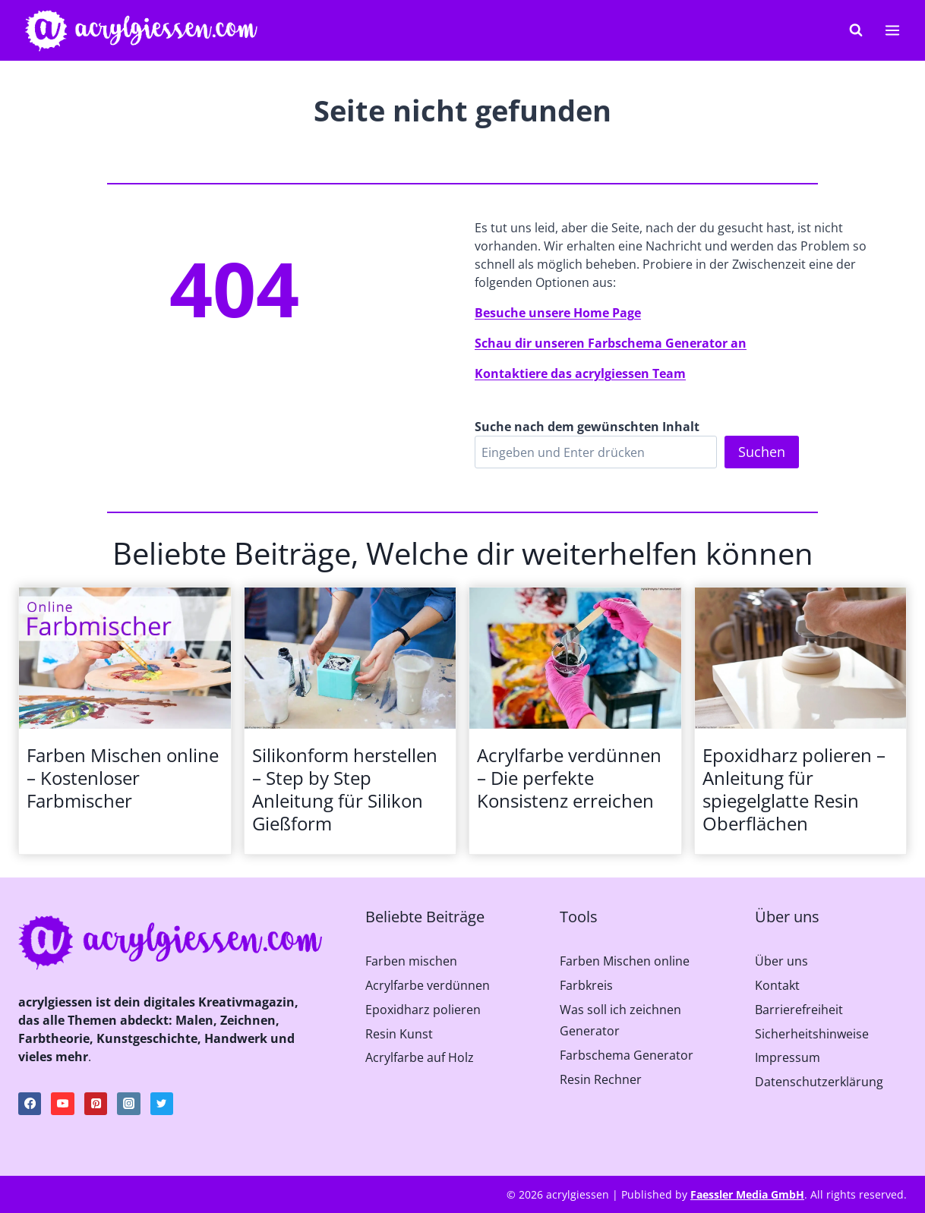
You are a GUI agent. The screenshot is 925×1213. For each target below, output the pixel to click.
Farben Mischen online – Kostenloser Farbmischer (123, 778)
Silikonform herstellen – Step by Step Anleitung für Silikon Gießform (344, 789)
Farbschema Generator (626, 1055)
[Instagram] (128, 1103)
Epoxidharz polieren (423, 1009)
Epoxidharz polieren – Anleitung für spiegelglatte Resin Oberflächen (794, 789)
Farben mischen (411, 961)
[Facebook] (29, 1103)
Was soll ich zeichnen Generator (620, 1020)
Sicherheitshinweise (812, 1034)
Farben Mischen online (625, 961)
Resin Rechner (601, 1079)
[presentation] (125, 658)
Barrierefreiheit (799, 1009)
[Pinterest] (95, 1103)
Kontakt (777, 985)
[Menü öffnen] (892, 30)
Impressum (787, 1057)
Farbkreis (586, 985)
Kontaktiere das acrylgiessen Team (580, 373)
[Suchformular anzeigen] (856, 30)
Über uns (781, 961)
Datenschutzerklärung (819, 1081)
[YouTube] (62, 1103)
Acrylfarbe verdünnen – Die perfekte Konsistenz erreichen (569, 778)
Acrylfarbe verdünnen (427, 985)
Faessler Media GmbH (747, 1194)
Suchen (761, 452)
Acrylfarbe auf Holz (419, 1057)
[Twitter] (161, 1103)
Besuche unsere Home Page (558, 312)
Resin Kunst (399, 1034)
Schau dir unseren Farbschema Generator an (611, 343)
